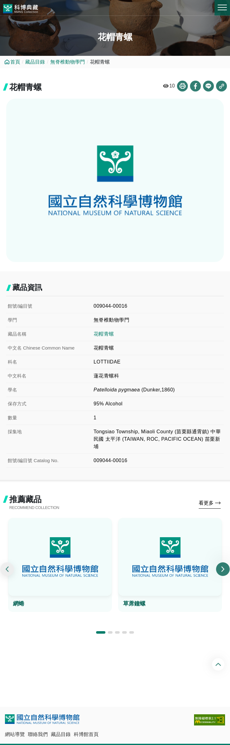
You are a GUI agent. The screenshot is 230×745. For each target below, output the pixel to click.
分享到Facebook (195, 86)
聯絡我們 (38, 734)
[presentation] (7, 569)
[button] (100, 632)
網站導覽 (15, 734)
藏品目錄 (35, 62)
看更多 (206, 503)
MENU (222, 7)
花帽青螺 (104, 334)
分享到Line (208, 86)
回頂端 (219, 664)
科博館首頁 (86, 734)
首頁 (15, 62)
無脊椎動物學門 (67, 62)
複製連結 (221, 86)
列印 (182, 86)
